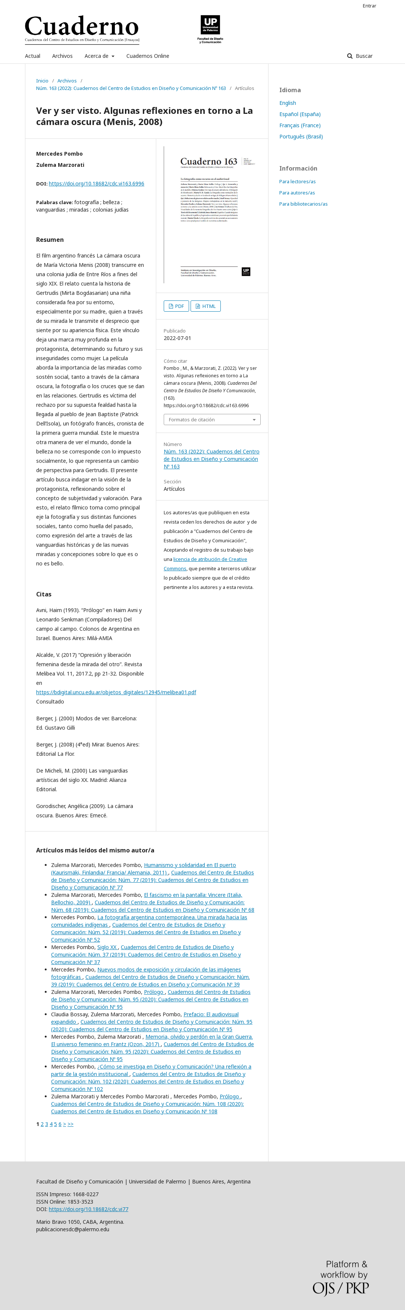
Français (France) (300, 125)
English (287, 102)
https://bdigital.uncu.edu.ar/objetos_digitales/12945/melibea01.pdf (116, 692)
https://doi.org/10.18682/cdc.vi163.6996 (96, 183)
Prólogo (154, 991)
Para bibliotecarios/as (303, 203)
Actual (32, 55)
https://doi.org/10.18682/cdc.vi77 (88, 1209)
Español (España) (300, 114)
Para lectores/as (297, 181)
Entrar (369, 5)
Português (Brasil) (301, 136)
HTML (208, 306)
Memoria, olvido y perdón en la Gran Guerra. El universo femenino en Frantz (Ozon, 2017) (152, 1040)
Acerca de (97, 55)
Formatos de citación (192, 419)
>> (70, 1123)
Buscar (363, 55)
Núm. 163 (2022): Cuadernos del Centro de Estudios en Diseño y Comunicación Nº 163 (131, 88)
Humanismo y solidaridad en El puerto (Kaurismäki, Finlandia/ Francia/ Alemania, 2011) (143, 868)
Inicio (42, 80)
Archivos (62, 55)
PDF (179, 306)
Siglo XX (107, 947)
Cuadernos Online (147, 55)
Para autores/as (297, 192)
